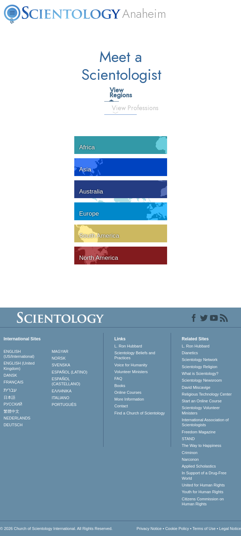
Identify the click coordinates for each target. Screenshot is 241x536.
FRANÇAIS (14, 382)
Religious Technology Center (207, 394)
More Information (129, 399)
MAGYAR (60, 351)
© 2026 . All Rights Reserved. (56, 528)
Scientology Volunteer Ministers (201, 410)
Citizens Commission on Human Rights (203, 501)
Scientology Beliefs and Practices (134, 355)
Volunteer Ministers (131, 372)
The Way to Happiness (201, 445)
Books (119, 385)
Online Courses (127, 392)
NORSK (59, 358)
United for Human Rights (203, 485)
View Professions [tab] (118, 108)
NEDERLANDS (17, 418)
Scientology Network (199, 359)
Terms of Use (204, 528)
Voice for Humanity (130, 365)
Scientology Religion (199, 367)
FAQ (118, 378)
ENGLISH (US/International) (19, 354)
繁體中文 (11, 411)
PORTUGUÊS (64, 404)
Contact (121, 406)
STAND (188, 439)
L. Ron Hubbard (128, 346)
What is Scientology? (200, 373)
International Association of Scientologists (205, 422)
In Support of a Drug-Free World (204, 475)
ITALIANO (60, 398)
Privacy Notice (148, 528)
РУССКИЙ (13, 404)
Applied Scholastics (199, 466)
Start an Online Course (202, 401)
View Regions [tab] (114, 93)
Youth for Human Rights (202, 492)
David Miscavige (196, 387)
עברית (10, 390)
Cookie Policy (177, 528)
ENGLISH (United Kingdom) (19, 365)
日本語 (9, 397)
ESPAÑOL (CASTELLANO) (66, 381)
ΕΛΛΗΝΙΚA (62, 391)
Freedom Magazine (199, 432)
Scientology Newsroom (202, 380)
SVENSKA (61, 365)
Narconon (190, 459)
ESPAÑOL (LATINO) (69, 372)
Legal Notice (230, 528)
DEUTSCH (13, 425)
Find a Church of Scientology (139, 413)
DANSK (10, 375)
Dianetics (190, 353)
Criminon (189, 452)
